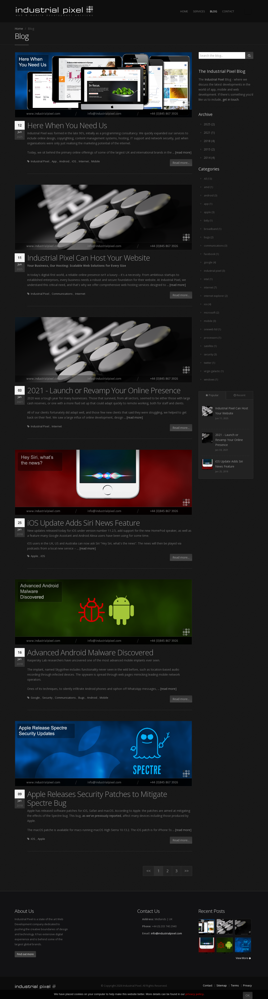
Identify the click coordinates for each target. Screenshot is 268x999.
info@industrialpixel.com (166, 933)
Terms (235, 985)
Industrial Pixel (40, 161)
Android (64, 161)
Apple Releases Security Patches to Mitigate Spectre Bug (97, 798)
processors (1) (213, 337)
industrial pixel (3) (215, 271)
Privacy (247, 985)
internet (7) (211, 287)
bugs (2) (209, 237)
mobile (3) (210, 321)
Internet (84, 161)
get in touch (231, 99)
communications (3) (216, 245)
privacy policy (195, 994)
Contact (207, 985)
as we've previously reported (101, 816)
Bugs (81, 697)
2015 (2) (209, 149)
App (54, 161)
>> (186, 870)
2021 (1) (209, 132)
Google (35, 697)
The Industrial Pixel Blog (248, 11)
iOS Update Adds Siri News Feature (83, 522)
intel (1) (208, 279)
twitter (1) (209, 363)
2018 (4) (209, 141)
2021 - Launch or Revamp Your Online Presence (103, 390)
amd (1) (208, 187)
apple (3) (209, 212)
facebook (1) (211, 254)
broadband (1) (213, 229)
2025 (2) (209, 124)
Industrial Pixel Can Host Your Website (88, 257)
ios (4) (207, 304)
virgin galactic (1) (214, 371)
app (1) (208, 204)
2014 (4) (209, 158)
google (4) (210, 262)
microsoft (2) (211, 312)
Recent (239, 395)
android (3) (210, 195)
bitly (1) (208, 220)
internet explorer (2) (216, 296)
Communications (62, 294)
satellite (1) (210, 346)
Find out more (25, 954)
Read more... (181, 163)
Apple (34, 556)
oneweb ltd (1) (213, 329)
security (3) (210, 354)
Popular (212, 395)
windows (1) (211, 379)
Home (19, 29)
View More (243, 958)
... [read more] (182, 152)
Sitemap (221, 985)
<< (148, 870)
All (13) (208, 179)
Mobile (95, 161)
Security (47, 697)
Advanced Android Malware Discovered (90, 652)
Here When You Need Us (67, 125)
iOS (74, 161)
